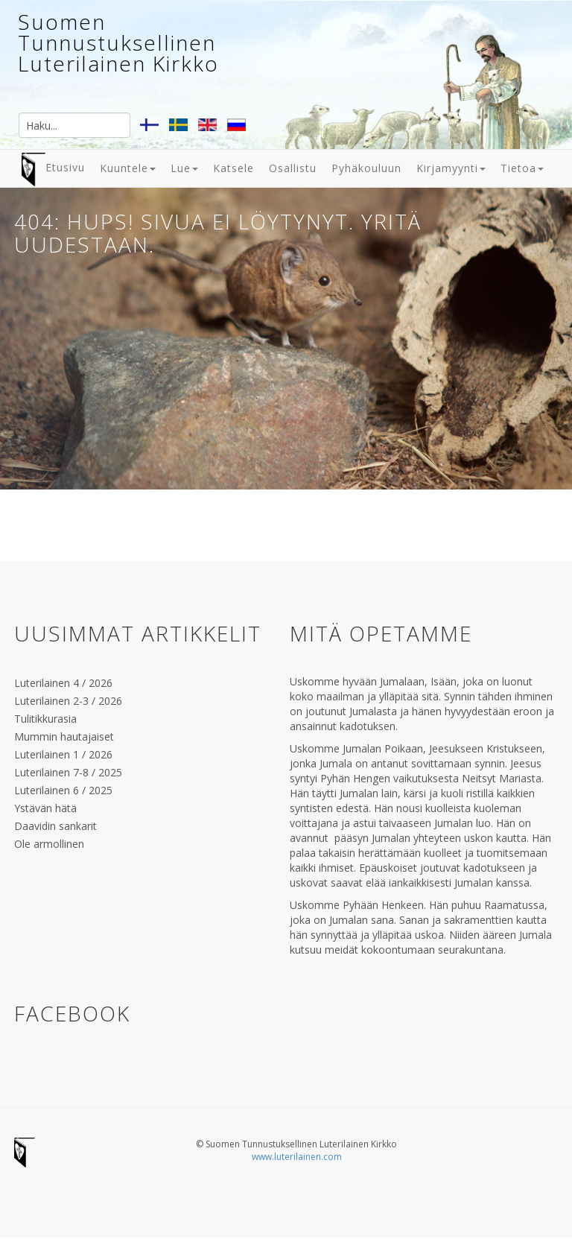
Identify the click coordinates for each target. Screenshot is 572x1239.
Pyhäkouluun (366, 168)
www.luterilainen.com (297, 1156)
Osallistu (293, 168)
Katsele (233, 168)
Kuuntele (128, 168)
